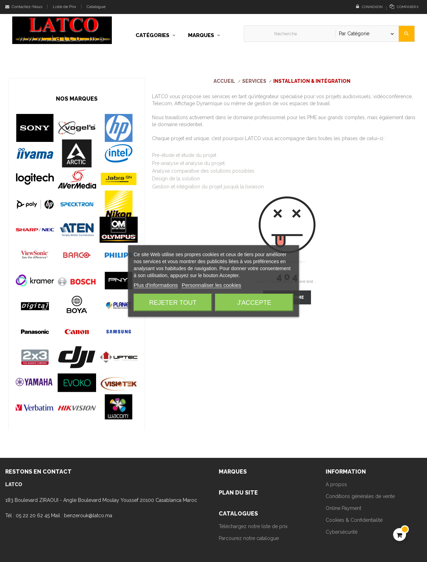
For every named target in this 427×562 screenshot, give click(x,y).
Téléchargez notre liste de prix (253, 526)
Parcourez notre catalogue (249, 538)
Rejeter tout (172, 302)
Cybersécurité (341, 532)
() (404, 6)
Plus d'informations (156, 285)
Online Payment (343, 508)
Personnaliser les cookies (211, 285)
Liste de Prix (64, 6)
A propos (336, 484)
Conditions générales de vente (360, 496)
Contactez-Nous (23, 6)
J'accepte (254, 302)
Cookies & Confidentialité (354, 520)
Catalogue (96, 6)
